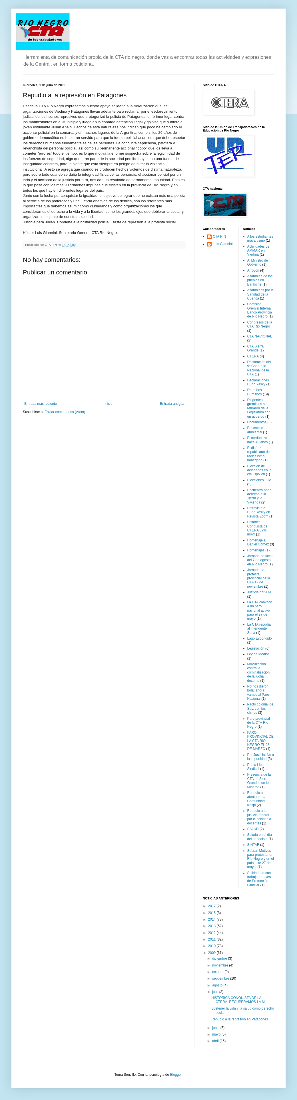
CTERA (253, 356)
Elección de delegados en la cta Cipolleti (259, 470)
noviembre (220, 965)
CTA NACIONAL (259, 336)
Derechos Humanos (254, 392)
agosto (217, 985)
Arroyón (253, 270)
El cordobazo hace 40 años (257, 440)
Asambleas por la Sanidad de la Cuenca (260, 294)
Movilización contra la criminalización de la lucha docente (258, 672)
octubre (218, 972)
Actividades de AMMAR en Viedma (258, 250)
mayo (217, 1034)
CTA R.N (219, 236)
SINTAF (253, 845)
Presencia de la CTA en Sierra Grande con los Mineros (259, 781)
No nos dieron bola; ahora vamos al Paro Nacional (258, 692)
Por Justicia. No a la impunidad (260, 757)
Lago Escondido (259, 638)
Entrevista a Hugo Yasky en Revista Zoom (258, 512)
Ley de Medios (258, 654)
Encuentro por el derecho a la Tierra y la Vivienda (259, 496)
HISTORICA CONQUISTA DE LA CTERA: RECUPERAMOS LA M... (239, 1000)
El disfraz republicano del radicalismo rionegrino (258, 454)
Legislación (255, 648)
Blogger (176, 1075)
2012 (212, 933)
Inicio (109, 404)
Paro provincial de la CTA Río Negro (258, 723)
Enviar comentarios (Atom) (65, 412)
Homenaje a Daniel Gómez (258, 542)
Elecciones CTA (259, 480)
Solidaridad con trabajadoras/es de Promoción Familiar (259, 879)
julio (215, 992)
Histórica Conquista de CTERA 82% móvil (257, 528)
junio (216, 1028)
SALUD (253, 829)
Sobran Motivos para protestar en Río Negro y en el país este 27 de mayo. (260, 859)
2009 (212, 953)
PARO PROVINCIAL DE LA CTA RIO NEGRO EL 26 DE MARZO (260, 741)
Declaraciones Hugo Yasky (258, 382)
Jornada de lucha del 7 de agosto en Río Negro (260, 560)
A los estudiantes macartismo (260, 238)
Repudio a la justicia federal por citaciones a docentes (259, 817)
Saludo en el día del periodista (259, 837)
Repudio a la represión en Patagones (239, 1019)
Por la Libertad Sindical (258, 767)
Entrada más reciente (40, 404)
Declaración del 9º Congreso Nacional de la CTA (259, 368)
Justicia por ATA (259, 592)
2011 (212, 939)
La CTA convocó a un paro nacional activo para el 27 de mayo (259, 610)
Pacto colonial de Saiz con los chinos (260, 708)
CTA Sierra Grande (255, 348)
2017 (212, 906)
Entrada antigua (172, 404)
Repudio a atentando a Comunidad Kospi (256, 799)
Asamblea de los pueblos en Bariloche (260, 280)
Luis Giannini (222, 244)
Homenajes (256, 550)
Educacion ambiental (255, 430)
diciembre (220, 959)
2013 (212, 926)
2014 (212, 919)
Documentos (256, 422)
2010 (212, 946)
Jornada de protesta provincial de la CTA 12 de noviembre (258, 578)
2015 (212, 913)
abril (216, 1041)
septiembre (221, 978)
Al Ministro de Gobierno (257, 262)
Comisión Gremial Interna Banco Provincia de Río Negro (259, 310)
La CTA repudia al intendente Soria (259, 628)
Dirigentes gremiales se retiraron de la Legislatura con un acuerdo (258, 408)
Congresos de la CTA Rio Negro (259, 324)
